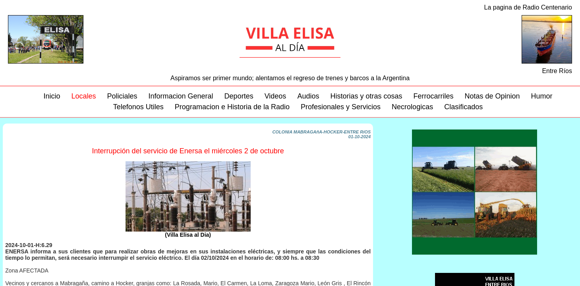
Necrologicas (412, 107)
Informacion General (181, 96)
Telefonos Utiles (138, 107)
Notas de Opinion (492, 96)
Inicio (51, 96)
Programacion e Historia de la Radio (232, 107)
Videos (275, 96)
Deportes (238, 96)
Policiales (122, 96)
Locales (83, 96)
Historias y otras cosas (366, 96)
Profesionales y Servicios (341, 107)
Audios (308, 96)
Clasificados (463, 107)
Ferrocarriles (433, 96)
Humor (542, 96)
